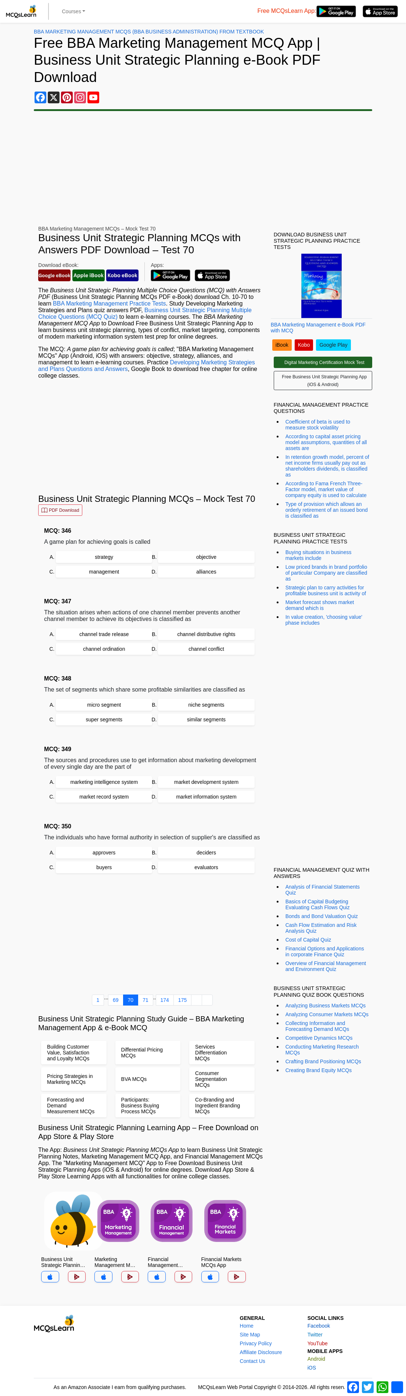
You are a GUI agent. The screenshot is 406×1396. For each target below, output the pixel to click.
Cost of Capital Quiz (308, 940)
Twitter (315, 1335)
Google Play (333, 345)
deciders (206, 853)
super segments (104, 719)
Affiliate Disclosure (261, 1352)
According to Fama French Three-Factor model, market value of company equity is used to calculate (326, 489)
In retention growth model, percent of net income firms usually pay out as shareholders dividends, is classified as (327, 466)
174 (165, 1000)
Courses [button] (71, 11)
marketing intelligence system (104, 782)
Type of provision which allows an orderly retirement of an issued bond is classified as (326, 510)
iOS (312, 1368)
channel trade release (104, 634)
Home (247, 1326)
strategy (104, 557)
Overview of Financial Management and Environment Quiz (325, 966)
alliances (206, 572)
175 (182, 1000)
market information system (206, 797)
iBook (282, 345)
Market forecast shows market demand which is (319, 605)
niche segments (206, 705)
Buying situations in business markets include (318, 555)
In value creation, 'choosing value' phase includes (323, 620)
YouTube (318, 1343)
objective (206, 557)
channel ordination (104, 649)
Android (316, 1359)
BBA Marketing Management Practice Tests (109, 303)
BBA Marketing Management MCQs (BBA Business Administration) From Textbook (149, 32)
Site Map (250, 1335)
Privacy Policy (256, 1343)
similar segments (206, 719)
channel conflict (206, 649)
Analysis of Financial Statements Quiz (322, 890)
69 (116, 1000)
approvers (104, 853)
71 (145, 1000)
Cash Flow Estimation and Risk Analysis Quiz (321, 928)
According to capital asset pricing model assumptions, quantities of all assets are (326, 442)
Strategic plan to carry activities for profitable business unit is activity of (325, 590)
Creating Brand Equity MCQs (318, 1070)
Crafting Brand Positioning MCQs (323, 1061)
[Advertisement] (203, 168)
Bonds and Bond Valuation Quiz (321, 916)
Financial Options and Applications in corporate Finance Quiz (324, 951)
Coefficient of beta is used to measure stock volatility (317, 425)
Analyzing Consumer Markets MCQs (327, 1014)
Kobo (304, 345)
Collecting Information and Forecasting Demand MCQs (317, 1026)
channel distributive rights (206, 634)
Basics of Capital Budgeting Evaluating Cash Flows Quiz (317, 904)
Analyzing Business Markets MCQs (325, 1005)
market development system (206, 782)
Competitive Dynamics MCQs (319, 1038)
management (104, 572)
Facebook (319, 1326)
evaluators (206, 867)
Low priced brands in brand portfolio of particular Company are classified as (326, 573)
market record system (104, 797)
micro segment (104, 705)
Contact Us (252, 1361)
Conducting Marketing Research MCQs (322, 1050)
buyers (104, 867)
